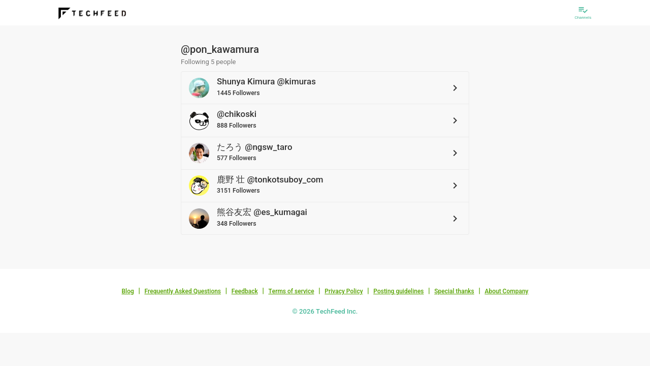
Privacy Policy (343, 291)
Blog (128, 291)
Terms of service (291, 291)
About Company (506, 291)
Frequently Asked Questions (182, 291)
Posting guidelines (398, 291)
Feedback (245, 291)
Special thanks (454, 291)
